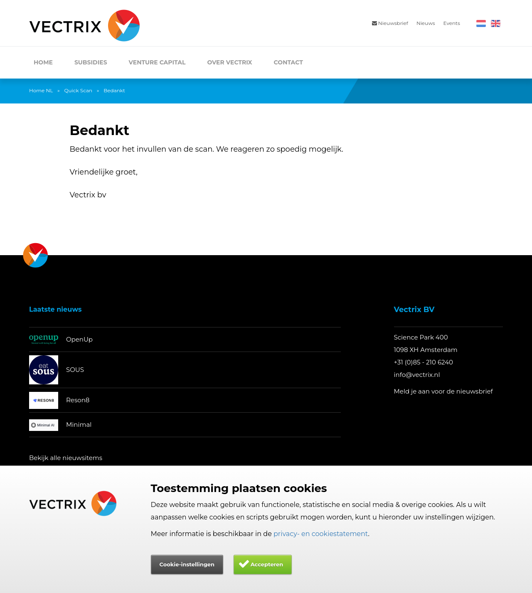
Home (43, 62)
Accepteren (267, 564)
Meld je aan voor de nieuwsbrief (443, 391)
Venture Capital (157, 62)
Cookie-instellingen (187, 564)
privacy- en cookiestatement (320, 534)
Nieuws (425, 23)
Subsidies (90, 62)
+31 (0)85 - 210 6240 (423, 362)
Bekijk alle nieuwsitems (65, 458)
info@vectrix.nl (417, 375)
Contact (288, 62)
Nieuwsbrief (390, 23)
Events (451, 23)
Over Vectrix (229, 62)
